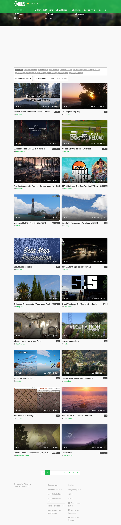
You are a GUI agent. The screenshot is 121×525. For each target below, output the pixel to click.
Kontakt (71, 485)
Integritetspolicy (74, 489)
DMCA (71, 499)
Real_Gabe (68, 418)
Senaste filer (53, 485)
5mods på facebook (73, 511)
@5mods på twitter (74, 504)
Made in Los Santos (22, 487)
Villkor (70, 494)
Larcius (19, 114)
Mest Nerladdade (51, 78)
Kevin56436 (20, 151)
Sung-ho (19, 307)
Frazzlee (67, 114)
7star (66, 270)
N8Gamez (68, 189)
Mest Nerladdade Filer (55, 500)
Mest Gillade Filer (55, 494)
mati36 (18, 381)
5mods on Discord (73, 519)
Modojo (67, 226)
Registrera (89, 10)
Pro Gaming (20, 344)
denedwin (19, 189)
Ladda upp (61, 10)
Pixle (66, 344)
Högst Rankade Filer (56, 506)
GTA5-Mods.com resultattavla (54, 511)
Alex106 (19, 270)
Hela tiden (23, 78)
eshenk (19, 418)
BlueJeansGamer (22, 455)
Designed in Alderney (22, 484)
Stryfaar (19, 226)
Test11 (66, 151)
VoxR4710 (68, 307)
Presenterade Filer (55, 489)
